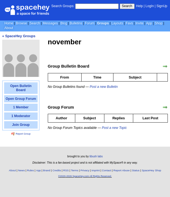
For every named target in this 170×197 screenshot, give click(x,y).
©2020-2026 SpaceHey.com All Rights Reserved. (85, 176)
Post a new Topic (114, 128)
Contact (106, 170)
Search (127, 6)
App (149, 23)
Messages (50, 23)
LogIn (150, 6)
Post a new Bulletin (104, 87)
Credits (56, 170)
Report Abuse (121, 170)
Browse (21, 23)
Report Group (20, 133)
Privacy (84, 170)
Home (8, 23)
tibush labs (96, 156)
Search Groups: (62, 6)
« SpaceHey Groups (18, 36)
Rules (30, 170)
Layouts (117, 23)
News (21, 170)
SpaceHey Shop (151, 170)
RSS (66, 170)
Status (136, 170)
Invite (140, 23)
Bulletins (76, 23)
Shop (158, 23)
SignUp (162, 6)
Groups (103, 23)
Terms (74, 170)
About (8, 28)
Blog (63, 23)
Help (139, 6)
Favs (129, 23)
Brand (46, 170)
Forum (89, 23)
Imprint (95, 170)
